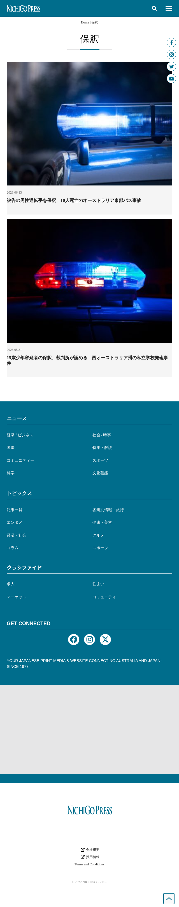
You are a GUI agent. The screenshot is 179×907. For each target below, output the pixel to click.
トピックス (19, 493)
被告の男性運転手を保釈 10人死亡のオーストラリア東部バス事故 (74, 200)
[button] (154, 8)
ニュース (17, 418)
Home (85, 22)
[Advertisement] (89, 729)
